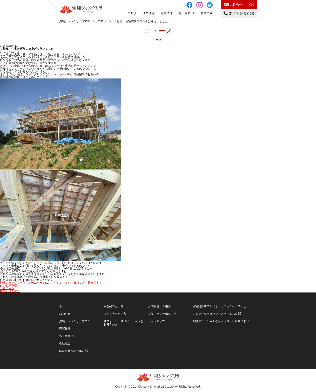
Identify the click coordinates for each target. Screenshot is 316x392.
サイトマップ (156, 321)
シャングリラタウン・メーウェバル (215, 313)
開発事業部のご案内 (72, 351)
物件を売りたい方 (115, 313)
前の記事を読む (10, 285)
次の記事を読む (10, 291)
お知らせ (64, 313)
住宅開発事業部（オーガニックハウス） (217, 306)
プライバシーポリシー (162, 313)
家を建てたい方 (113, 306)
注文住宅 (149, 13)
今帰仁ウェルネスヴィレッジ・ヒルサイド (219, 321)
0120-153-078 (239, 13)
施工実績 (184, 13)
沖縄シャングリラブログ (74, 321)
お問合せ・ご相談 (242, 4)
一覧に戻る (7, 288)
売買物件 (64, 328)
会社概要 (207, 13)
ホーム (63, 306)
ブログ (132, 13)
